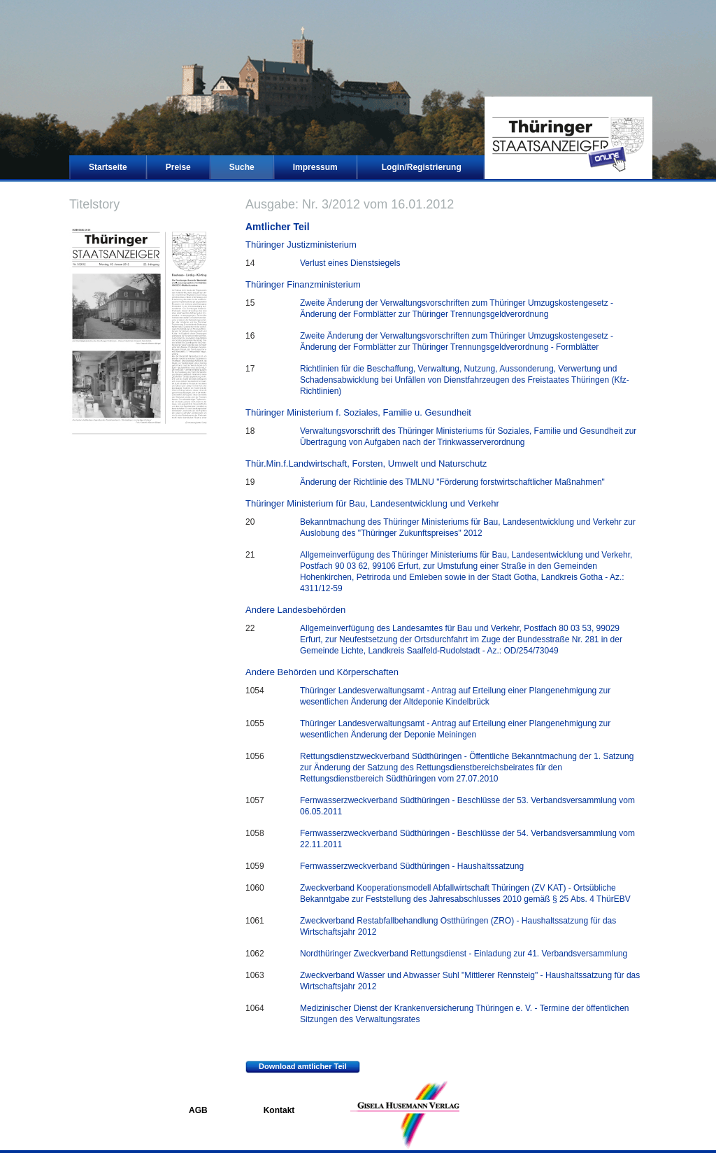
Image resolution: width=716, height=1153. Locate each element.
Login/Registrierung (421, 167)
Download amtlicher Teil (296, 1067)
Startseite (108, 167)
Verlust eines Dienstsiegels (350, 263)
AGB (198, 1110)
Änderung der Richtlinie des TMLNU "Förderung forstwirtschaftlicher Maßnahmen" (452, 482)
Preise (178, 167)
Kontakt (279, 1110)
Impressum (315, 167)
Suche (242, 167)
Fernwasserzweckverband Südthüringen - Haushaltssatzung (412, 866)
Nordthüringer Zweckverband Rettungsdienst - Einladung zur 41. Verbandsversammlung (463, 954)
